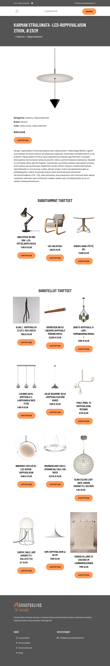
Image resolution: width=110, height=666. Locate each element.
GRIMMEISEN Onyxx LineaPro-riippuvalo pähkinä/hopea (55, 330)
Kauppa (89, 11)
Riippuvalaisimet (35, 36)
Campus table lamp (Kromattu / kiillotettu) (26, 555)
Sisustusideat (24, 643)
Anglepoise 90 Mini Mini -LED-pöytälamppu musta (26, 240)
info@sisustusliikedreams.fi (84, 3)
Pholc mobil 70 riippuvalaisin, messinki (84, 406)
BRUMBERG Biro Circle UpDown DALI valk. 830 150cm (55, 469)
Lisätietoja (22, 140)
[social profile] (32, 3)
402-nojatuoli (55, 246)
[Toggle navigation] (17, 11)
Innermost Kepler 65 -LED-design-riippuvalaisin (26, 469)
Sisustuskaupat (25, 647)
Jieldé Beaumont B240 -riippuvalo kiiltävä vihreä (55, 397)
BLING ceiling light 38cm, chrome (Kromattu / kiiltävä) (84, 483)
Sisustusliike (23, 638)
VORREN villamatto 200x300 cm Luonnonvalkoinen (83, 560)
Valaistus (20, 36)
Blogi (20, 652)
